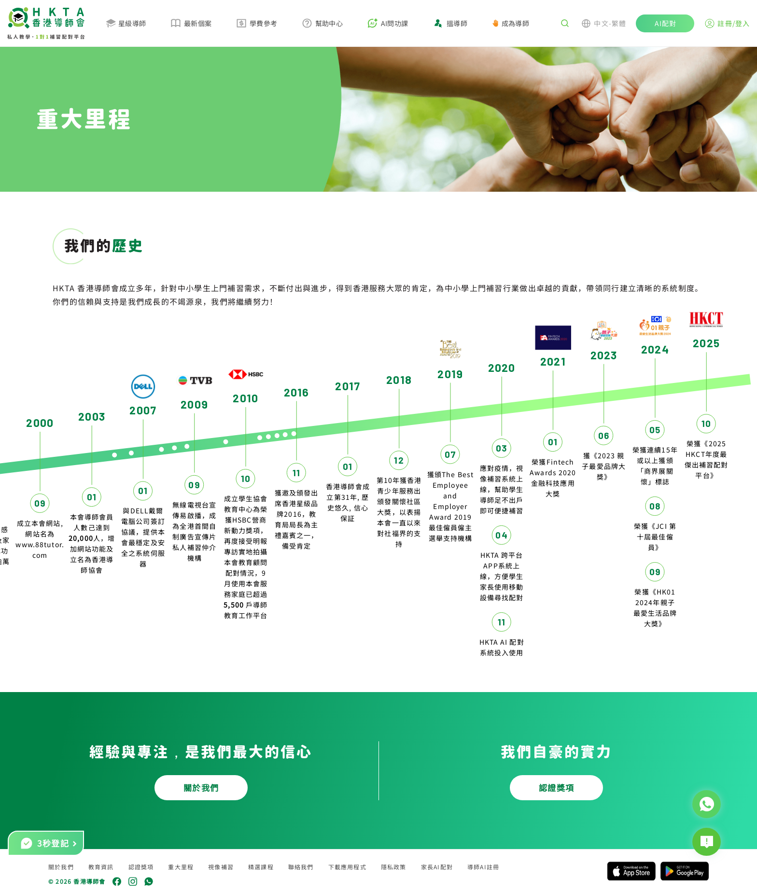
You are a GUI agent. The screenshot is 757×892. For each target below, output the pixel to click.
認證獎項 (141, 867)
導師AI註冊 (483, 867)
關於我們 (61, 867)
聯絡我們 (301, 867)
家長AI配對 (437, 867)
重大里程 (181, 867)
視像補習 (221, 867)
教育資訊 (101, 867)
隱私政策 (394, 867)
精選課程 (261, 867)
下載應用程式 (347, 867)
